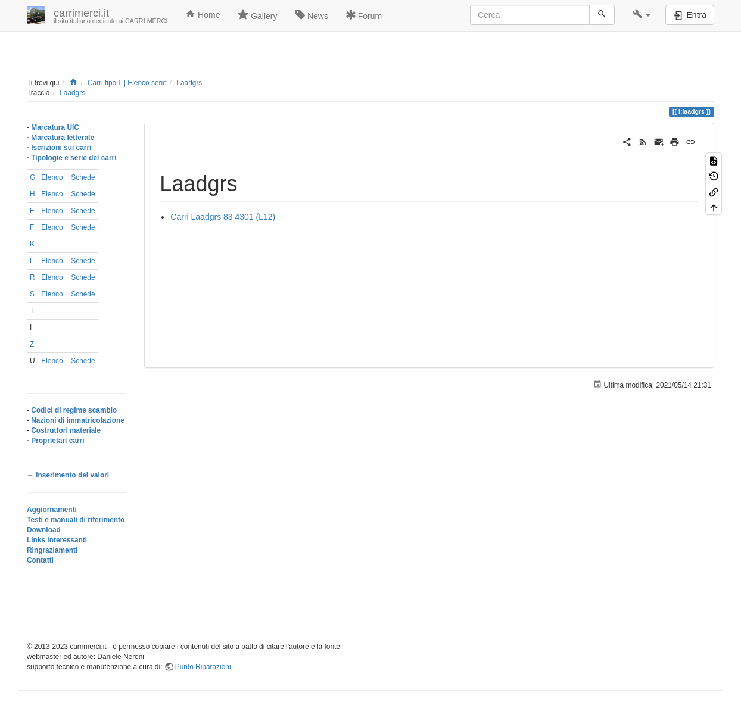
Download (44, 530)
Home (202, 14)
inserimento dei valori (72, 475)
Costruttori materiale (66, 430)
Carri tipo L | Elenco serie (127, 83)
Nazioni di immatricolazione (77, 420)
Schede (83, 177)
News (311, 15)
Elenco (52, 177)
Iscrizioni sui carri (61, 147)
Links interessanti (57, 540)
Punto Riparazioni (203, 667)
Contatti (40, 560)
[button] (642, 15)
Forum (364, 15)
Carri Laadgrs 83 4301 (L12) (222, 216)
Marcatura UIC (55, 127)
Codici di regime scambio (74, 410)
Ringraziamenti (52, 550)
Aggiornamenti (52, 509)
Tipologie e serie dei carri (73, 158)
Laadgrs (189, 83)
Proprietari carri (57, 440)
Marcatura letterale (62, 137)
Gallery (257, 15)
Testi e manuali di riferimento (75, 520)
